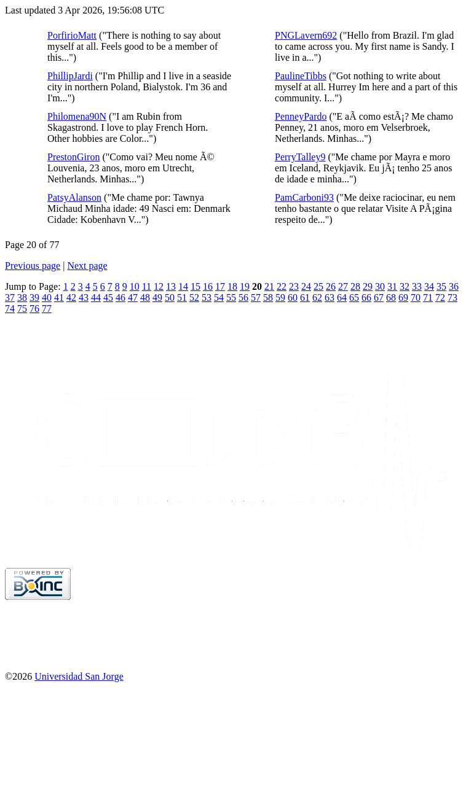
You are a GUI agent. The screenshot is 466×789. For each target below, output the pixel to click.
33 (417, 286)
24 (306, 286)
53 (206, 297)
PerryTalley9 (300, 157)
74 (10, 308)
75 (22, 308)
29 (368, 286)
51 (182, 297)
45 (108, 297)
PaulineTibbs (300, 76)
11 (146, 286)
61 (305, 297)
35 (441, 286)
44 (96, 297)
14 (183, 286)
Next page (87, 265)
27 (343, 286)
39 (34, 297)
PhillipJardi (70, 76)
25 (318, 286)
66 (366, 297)
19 (245, 286)
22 (281, 286)
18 (232, 286)
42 (71, 297)
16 (208, 286)
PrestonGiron (73, 157)
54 (219, 297)
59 (280, 297)
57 (256, 297)
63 (329, 297)
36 (454, 286)
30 (380, 286)
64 (342, 297)
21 (269, 286)
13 (171, 286)
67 (379, 297)
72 (440, 297)
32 (404, 286)
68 (391, 297)
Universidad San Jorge (79, 676)
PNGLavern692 (306, 35)
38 (22, 297)
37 (10, 297)
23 (294, 286)
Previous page (32, 265)
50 (170, 297)
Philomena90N (76, 116)
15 (195, 286)
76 (34, 308)
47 (133, 297)
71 (428, 297)
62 (317, 297)
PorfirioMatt (72, 35)
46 (120, 297)
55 (231, 297)
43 (84, 297)
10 (135, 286)
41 (59, 297)
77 (47, 308)
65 (354, 297)
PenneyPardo (300, 116)
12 (159, 286)
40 (47, 297)
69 (403, 297)
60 (293, 297)
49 (157, 297)
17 (220, 286)
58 (268, 297)
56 (243, 297)
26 (331, 286)
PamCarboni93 (304, 197)
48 (145, 297)
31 (392, 286)
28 (355, 286)
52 (194, 297)
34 (429, 286)
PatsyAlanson (74, 197)
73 (452, 297)
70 (416, 297)
